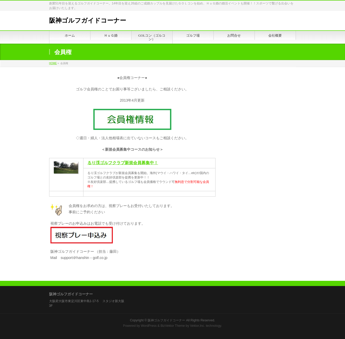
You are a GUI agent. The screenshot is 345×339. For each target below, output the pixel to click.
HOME (53, 63)
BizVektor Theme (172, 326)
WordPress (149, 326)
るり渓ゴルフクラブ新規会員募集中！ (122, 163)
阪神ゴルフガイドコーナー (87, 20)
